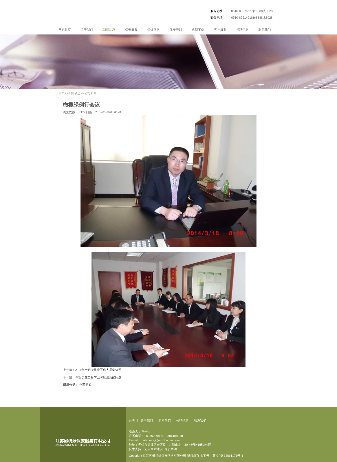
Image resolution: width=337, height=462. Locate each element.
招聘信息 (242, 29)
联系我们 (264, 29)
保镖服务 (153, 29)
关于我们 (87, 29)
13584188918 (173, 436)
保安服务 (131, 29)
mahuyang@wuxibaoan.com (160, 440)
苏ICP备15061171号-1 (227, 455)
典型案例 (198, 29)
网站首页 (65, 29)
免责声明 (171, 449)
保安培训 (176, 29)
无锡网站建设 (153, 449)
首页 (62, 93)
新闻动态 (109, 29)
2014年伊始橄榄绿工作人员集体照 (98, 370)
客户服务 (220, 29)
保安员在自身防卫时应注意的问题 (98, 377)
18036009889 (153, 436)
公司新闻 (90, 93)
